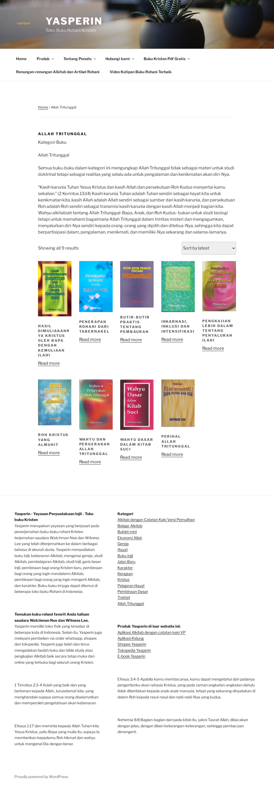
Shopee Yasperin (131, 644)
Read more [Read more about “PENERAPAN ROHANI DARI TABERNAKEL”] (90, 339)
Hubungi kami (120, 58)
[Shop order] (209, 248)
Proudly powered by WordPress (41, 776)
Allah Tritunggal (130, 603)
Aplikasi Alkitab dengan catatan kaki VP (151, 632)
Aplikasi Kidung (130, 638)
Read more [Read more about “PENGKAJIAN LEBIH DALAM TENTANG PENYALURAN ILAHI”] (213, 348)
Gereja (123, 543)
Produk (46, 58)
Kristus (123, 579)
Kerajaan (125, 573)
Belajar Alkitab (129, 525)
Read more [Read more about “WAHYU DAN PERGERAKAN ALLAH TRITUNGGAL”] (90, 461)
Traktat (123, 597)
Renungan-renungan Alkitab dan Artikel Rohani (58, 71)
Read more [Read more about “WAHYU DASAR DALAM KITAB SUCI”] (131, 457)
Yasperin (73, 21)
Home (21, 58)
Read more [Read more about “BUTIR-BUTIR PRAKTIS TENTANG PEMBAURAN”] (131, 339)
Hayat (122, 549)
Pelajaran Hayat (130, 585)
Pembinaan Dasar (132, 591)
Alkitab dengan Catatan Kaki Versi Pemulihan (156, 519)
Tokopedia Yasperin (134, 650)
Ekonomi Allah (129, 537)
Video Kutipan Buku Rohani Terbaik (141, 71)
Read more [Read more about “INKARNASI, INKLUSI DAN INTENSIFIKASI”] (172, 339)
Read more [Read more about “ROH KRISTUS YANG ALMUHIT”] (49, 452)
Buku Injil (125, 555)
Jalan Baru (126, 561)
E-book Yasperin (131, 656)
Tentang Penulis (80, 58)
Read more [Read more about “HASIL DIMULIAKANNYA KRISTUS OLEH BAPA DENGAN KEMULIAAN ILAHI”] (49, 363)
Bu (119, 531)
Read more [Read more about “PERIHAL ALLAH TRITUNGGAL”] (172, 454)
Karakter (125, 567)
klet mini (129, 531)
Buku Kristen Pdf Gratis (167, 58)
